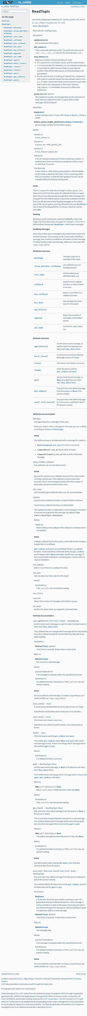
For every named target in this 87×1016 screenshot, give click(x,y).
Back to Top (81, 974)
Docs (68, 2)
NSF (63, 993)
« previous (74, 6)
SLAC (49, 1007)
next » (82, 6)
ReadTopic (6, 21)
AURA (38, 1004)
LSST (21, 993)
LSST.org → (78, 2)
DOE (45, 996)
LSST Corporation (50, 999)
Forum (60, 2)
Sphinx (16, 978)
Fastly (46, 984)
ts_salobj (5, 6)
